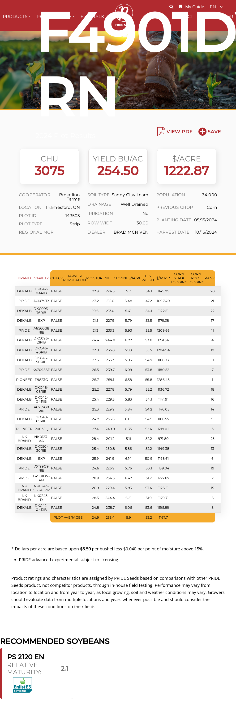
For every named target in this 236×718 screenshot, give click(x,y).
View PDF (175, 131)
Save (209, 131)
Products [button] (15, 16)
